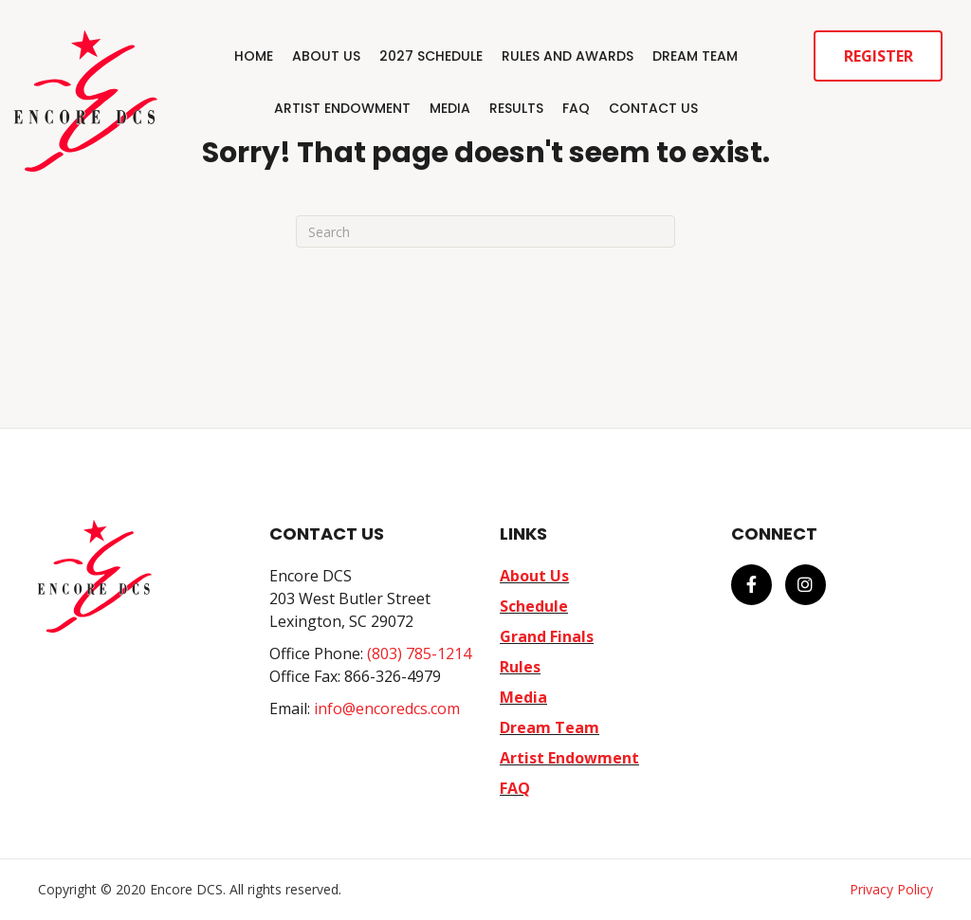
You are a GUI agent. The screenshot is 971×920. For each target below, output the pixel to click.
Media (450, 108)
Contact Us (653, 108)
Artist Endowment (342, 108)
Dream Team (695, 55)
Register (878, 56)
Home (253, 55)
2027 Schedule (431, 55)
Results (516, 108)
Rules (520, 666)
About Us (326, 55)
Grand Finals (547, 636)
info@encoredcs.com (387, 708)
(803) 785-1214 (419, 653)
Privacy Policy (891, 889)
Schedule (534, 606)
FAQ (576, 108)
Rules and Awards (567, 55)
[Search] (485, 231)
